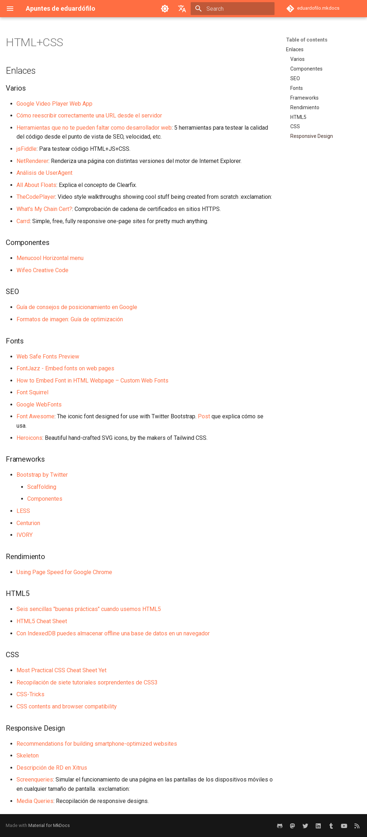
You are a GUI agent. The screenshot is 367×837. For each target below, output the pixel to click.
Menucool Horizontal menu (50, 258)
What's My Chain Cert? (44, 209)
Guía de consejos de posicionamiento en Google (76, 307)
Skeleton (27, 755)
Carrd (23, 221)
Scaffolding (41, 487)
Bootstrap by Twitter (42, 474)
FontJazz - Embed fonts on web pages (65, 368)
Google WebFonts (39, 404)
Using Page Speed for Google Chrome (64, 572)
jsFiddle (26, 148)
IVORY (24, 534)
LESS (23, 511)
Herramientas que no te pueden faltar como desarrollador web (94, 127)
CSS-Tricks (30, 694)
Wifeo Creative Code (42, 270)
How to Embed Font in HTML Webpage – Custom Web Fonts (92, 380)
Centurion (28, 523)
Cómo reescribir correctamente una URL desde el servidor (89, 115)
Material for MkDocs (49, 825)
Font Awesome (35, 416)
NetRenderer (32, 161)
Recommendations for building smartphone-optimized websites (96, 743)
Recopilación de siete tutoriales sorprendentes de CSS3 (87, 682)
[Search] (233, 8)
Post (204, 416)
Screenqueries (34, 779)
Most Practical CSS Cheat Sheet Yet (61, 670)
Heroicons (29, 437)
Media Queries (34, 801)
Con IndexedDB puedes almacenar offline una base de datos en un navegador (113, 633)
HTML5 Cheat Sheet (41, 621)
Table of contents (307, 40)
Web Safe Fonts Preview (47, 356)
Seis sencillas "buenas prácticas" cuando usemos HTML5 (88, 609)
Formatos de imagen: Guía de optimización (69, 319)
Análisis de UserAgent (44, 172)
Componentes (44, 498)
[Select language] (182, 8)
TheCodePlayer (35, 196)
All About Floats (36, 185)
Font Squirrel (32, 392)
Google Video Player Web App (54, 103)
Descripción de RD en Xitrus (51, 767)
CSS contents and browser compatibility (66, 706)
